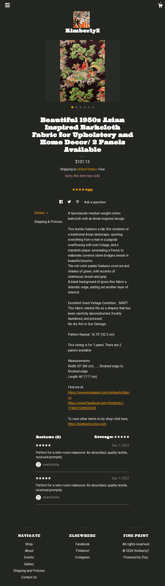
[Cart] (160, 6)
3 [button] (81, 107)
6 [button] (93, 107)
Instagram (82, 557)
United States (87, 169)
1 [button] (72, 107)
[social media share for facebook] (61, 202)
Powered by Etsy (135, 557)
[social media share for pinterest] (78, 202)
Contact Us (29, 577)
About (29, 551)
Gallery (29, 564)
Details (41, 213)
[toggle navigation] (7, 5)
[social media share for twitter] (70, 202)
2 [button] (76, 107)
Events (29, 557)
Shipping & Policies (48, 222)
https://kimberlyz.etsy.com (87, 424)
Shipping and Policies (29, 571)
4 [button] (85, 107)
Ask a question (95, 202)
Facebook (82, 544)
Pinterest (82, 551)
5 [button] (89, 107)
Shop (29, 544)
